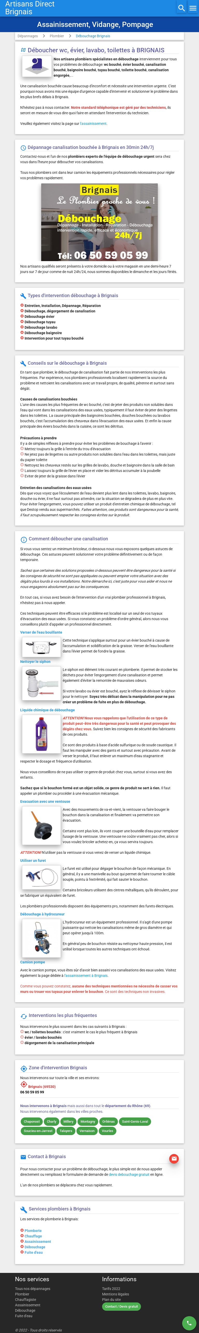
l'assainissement (93, 123)
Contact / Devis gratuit (121, 1306)
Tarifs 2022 (111, 1289)
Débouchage (35, 1247)
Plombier (57, 36)
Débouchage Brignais (93, 36)
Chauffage (33, 1236)
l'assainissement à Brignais (86, 975)
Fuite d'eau (34, 1252)
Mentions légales (115, 1294)
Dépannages (28, 36)
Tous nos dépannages (32, 1289)
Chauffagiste (25, 1300)
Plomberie (33, 1231)
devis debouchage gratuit (129, 1174)
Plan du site (111, 1300)
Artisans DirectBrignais (29, 8)
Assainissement (38, 1241)
